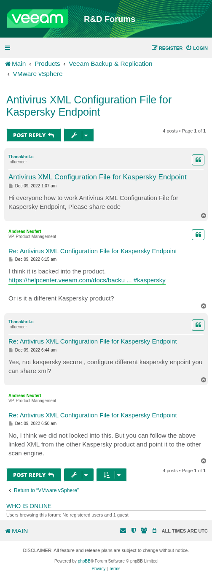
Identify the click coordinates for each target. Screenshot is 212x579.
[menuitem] (196, 48)
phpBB (84, 561)
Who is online (28, 506)
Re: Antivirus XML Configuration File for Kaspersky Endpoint (92, 250)
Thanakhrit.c (20, 156)
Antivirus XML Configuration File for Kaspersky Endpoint (89, 106)
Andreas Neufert (24, 231)
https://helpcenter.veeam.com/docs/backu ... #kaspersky (87, 280)
